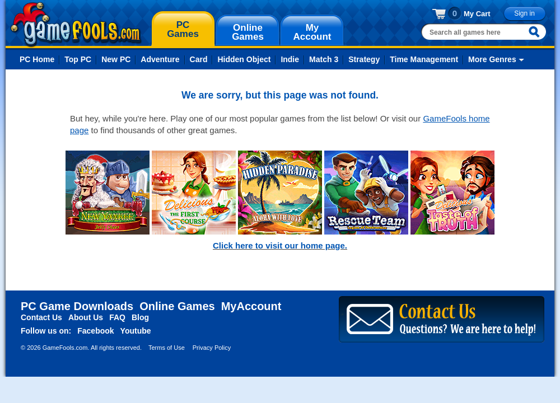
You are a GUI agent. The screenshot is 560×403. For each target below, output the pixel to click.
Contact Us (41, 317)
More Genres (492, 59)
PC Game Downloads (77, 306)
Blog (140, 317)
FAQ (117, 317)
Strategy (364, 59)
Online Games (177, 306)
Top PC (77, 59)
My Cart (477, 14)
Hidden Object (243, 59)
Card (199, 59)
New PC (115, 59)
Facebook (95, 330)
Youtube (135, 330)
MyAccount (251, 306)
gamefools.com (76, 24)
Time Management (424, 59)
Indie (290, 59)
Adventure (160, 59)
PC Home (37, 59)
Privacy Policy (212, 347)
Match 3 (323, 59)
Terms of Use (166, 347)
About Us (85, 317)
